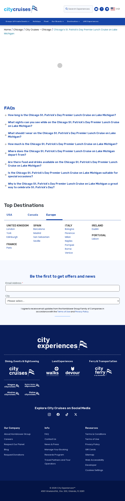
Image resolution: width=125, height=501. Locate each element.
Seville (36, 241)
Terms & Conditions (95, 434)
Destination (73, 21)
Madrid (37, 233)
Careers (8, 439)
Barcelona (39, 229)
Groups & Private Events (17, 21)
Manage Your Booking (56, 449)
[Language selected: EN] (116, 9)
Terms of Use (92, 439)
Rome (68, 249)
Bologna (69, 229)
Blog (6, 449)
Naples (68, 241)
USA (9, 214)
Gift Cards (90, 449)
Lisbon (95, 238)
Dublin (95, 229)
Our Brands (58, 21)
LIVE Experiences (90, 21)
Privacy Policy (92, 444)
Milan (68, 237)
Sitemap (89, 454)
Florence (70, 233)
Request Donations (14, 454)
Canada (33, 214)
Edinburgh (12, 237)
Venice (69, 252)
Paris (9, 247)
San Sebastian (41, 237)
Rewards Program (54, 454)
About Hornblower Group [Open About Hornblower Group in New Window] (17, 434)
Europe (51, 214)
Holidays (37, 21)
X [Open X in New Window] (75, 414)
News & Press (52, 444)
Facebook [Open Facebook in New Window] (58, 414)
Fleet (46, 21)
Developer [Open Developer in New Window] (91, 465)
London (11, 229)
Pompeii (69, 245)
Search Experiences (78, 8)
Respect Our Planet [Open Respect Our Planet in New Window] (14, 444)
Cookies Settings (94, 470)
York (9, 233)
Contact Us (50, 439)
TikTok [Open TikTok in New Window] (66, 414)
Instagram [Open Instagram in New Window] (49, 414)
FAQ (47, 434)
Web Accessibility (94, 459)
